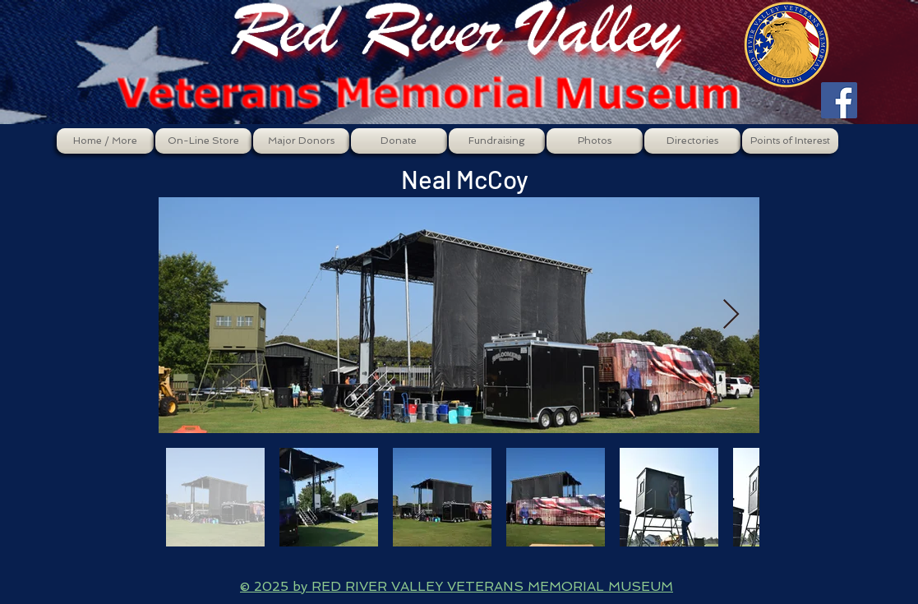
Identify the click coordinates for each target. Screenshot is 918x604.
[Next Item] (731, 315)
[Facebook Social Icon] (839, 100)
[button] (203, 141)
